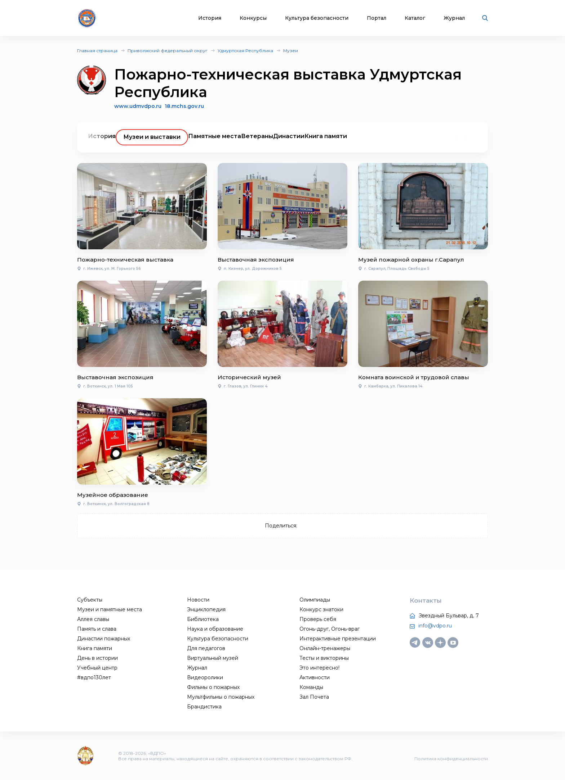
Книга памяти (325, 136)
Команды (311, 687)
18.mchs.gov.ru (184, 106)
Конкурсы (253, 18)
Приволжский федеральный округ (168, 50)
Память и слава (96, 629)
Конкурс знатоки (321, 609)
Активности (314, 677)
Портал (376, 18)
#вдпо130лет (94, 677)
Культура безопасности (316, 18)
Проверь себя (317, 619)
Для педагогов (206, 648)
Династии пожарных (103, 638)
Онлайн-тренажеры (324, 648)
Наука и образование (215, 629)
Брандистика (204, 706)
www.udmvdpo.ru (137, 106)
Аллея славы (93, 619)
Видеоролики (205, 677)
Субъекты (89, 600)
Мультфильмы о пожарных (220, 697)
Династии (288, 136)
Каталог (415, 18)
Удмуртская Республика (245, 50)
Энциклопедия (206, 609)
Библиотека (203, 619)
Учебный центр (97, 668)
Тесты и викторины (324, 658)
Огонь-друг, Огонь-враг (329, 629)
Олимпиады (314, 600)
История (209, 18)
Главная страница (97, 50)
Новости (198, 600)
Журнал (454, 18)
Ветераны (257, 136)
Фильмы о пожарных (213, 687)
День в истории (97, 658)
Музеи (290, 50)
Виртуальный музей (212, 658)
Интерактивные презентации (337, 638)
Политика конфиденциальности (451, 758)
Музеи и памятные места (109, 609)
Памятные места (214, 136)
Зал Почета (314, 697)
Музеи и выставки (152, 136)
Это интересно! (319, 668)
